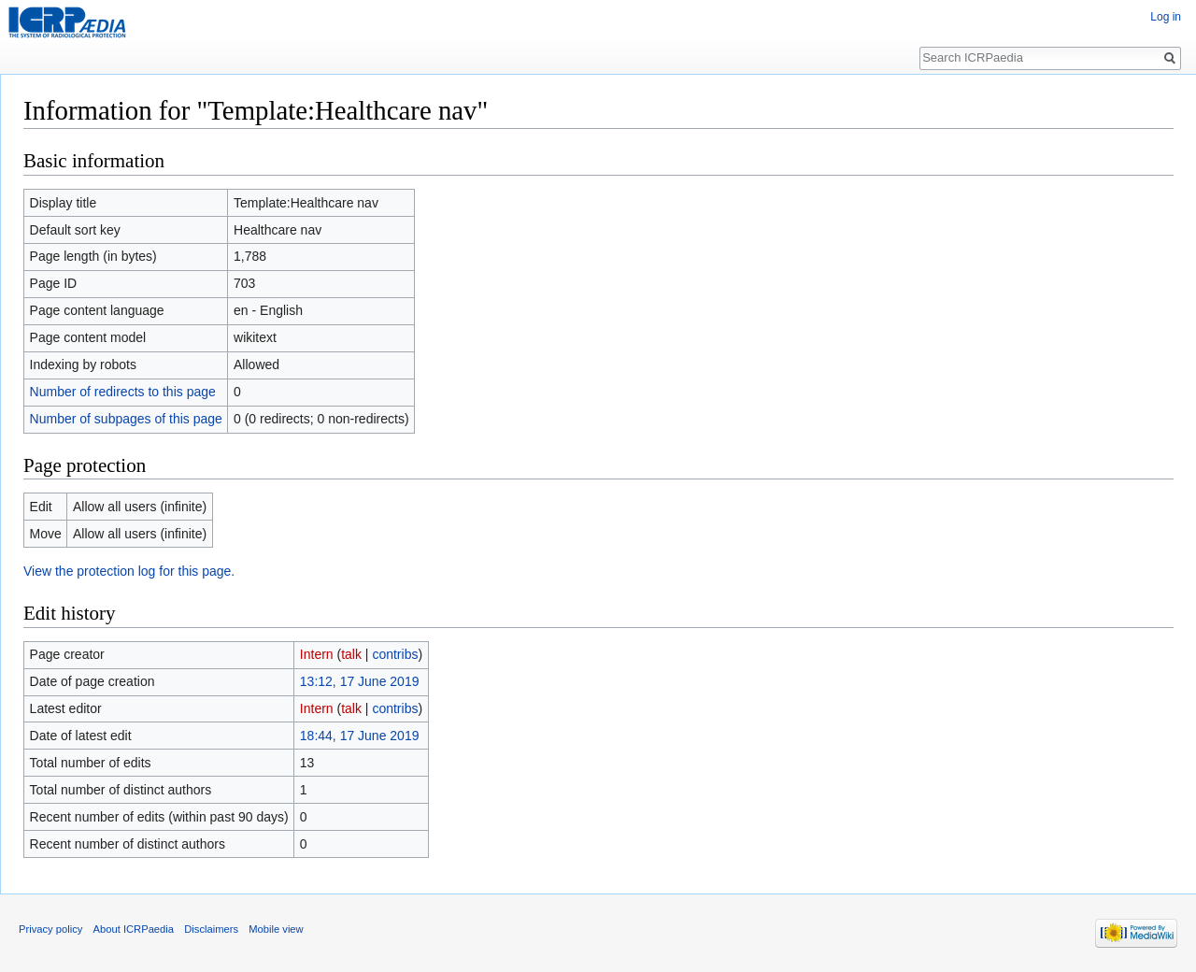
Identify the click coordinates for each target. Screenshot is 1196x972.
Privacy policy (50, 929)
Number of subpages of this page (126, 418)
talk (351, 654)
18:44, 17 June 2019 (360, 735)
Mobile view (276, 929)
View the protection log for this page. (129, 571)
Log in (1165, 16)
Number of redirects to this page (123, 391)
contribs (395, 654)
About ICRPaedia (133, 929)
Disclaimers (211, 929)
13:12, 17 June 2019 (360, 681)
